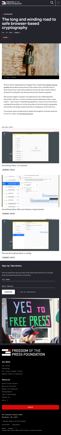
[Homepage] (12, 2)
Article (12, 170)
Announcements (7, 391)
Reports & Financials (10, 389)
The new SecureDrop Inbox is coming (16, 253)
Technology (6, 368)
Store (4, 400)
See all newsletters (28, 292)
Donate (30, 407)
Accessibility (16, 424)
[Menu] (58, 3)
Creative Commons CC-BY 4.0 (17, 430)
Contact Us (6, 397)
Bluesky (4, 428)
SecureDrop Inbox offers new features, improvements (23, 209)
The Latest (6, 365)
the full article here (26, 114)
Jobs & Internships (9, 394)
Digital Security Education (12, 374)
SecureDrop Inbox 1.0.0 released (14, 165)
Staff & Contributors (10, 383)
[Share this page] (6, 37)
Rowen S (17, 32)
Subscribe (8, 292)
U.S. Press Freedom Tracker (12, 371)
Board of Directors (9, 386)
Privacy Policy (6, 424)
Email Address (7, 286)
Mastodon (11, 428)
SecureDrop (8, 14)
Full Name (6, 279)
